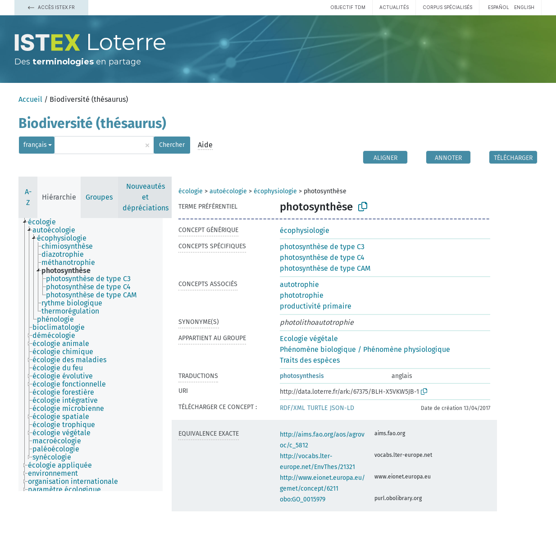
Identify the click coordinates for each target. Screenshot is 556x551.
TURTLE (317, 408)
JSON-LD (342, 408)
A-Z (28, 197)
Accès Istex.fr (51, 7)
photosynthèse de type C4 (322, 257)
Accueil (30, 99)
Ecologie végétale (309, 338)
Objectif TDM (347, 7)
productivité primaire (315, 306)
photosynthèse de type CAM (325, 268)
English (524, 7)
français (35, 145)
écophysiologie (275, 191)
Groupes (99, 197)
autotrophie (299, 284)
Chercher (172, 145)
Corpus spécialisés (447, 7)
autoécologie (228, 191)
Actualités (394, 7)
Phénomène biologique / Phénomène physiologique (365, 349)
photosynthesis (302, 376)
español (498, 7)
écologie (190, 191)
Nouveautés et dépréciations (146, 197)
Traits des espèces (310, 360)
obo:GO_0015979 (302, 499)
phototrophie (302, 295)
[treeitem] (45, 222)
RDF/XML (292, 408)
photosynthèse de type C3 (322, 246)
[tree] (90, 354)
